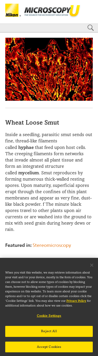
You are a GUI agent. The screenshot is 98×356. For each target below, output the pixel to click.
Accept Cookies (49, 349)
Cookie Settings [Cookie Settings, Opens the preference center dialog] (49, 318)
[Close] (91, 267)
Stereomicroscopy (52, 245)
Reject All (49, 333)
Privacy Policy (76, 303)
